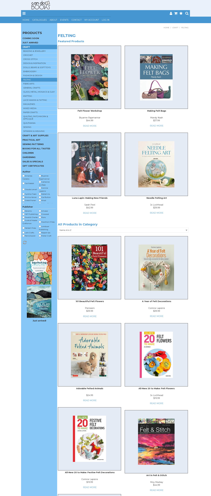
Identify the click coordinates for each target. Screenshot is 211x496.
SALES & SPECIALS (33, 161)
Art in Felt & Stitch (156, 475)
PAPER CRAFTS (30, 112)
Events (64, 20)
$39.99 (156, 207)
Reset (39, 242)
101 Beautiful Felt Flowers (90, 301)
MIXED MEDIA (30, 108)
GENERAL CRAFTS (31, 88)
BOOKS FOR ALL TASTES (36, 148)
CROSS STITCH (30, 59)
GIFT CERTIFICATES (33, 166)
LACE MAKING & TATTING (35, 100)
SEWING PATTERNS (33, 144)
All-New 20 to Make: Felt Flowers (157, 388)
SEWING (27, 127)
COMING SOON (31, 38)
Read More (90, 126)
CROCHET (28, 55)
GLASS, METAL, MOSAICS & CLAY (39, 92)
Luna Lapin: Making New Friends (90, 198)
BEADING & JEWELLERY (34, 51)
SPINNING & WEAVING (34, 131)
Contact (76, 20)
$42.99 (89, 207)
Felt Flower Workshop (90, 111)
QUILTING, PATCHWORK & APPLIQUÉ (35, 117)
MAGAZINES (29, 104)
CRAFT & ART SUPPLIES (35, 135)
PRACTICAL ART (31, 140)
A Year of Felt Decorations (156, 301)
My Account (91, 20)
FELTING (27, 79)
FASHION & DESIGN (32, 75)
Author (26, 171)
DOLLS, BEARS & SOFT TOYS (37, 67)
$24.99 (89, 395)
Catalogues (39, 20)
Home (26, 20)
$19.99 (156, 398)
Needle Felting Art (156, 198)
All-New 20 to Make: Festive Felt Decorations (90, 472)
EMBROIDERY (30, 71)
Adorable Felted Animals (89, 388)
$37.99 (156, 120)
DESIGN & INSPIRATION (34, 63)
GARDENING (29, 157)
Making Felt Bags (156, 111)
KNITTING (27, 96)
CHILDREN (28, 153)
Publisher (28, 207)
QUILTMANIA (29, 123)
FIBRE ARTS (28, 84)
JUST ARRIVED (30, 42)
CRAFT (175, 27)
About (53, 20)
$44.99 (89, 120)
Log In (105, 20)
